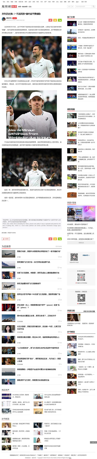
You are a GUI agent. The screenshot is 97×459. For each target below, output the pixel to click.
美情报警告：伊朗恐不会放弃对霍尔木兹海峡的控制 (36, 369)
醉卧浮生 (9, 18)
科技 (49, 1)
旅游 (61, 1)
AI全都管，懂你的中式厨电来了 (77, 224)
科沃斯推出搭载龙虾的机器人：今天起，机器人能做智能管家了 (80, 229)
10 (61, 375)
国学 (69, 1)
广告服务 (39, 455)
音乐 (87, 311)
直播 (16, 1)
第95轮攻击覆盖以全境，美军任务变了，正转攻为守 (36, 316)
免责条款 (60, 455)
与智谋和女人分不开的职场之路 (73, 324)
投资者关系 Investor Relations (27, 455)
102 (61, 267)
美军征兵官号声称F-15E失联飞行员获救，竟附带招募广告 (38, 294)
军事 (53, 1)
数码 (73, 1)
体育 (34, 1)
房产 (45, 1)
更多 (77, 2)
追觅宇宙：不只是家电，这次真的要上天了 (80, 234)
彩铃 (90, 311)
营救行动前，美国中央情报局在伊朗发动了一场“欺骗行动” (39, 251)
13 (61, 332)
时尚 (38, 1)
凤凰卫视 (21, 1)
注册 (82, 1)
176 (61, 289)
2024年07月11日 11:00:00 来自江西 (15, 20)
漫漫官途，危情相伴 (88, 323)
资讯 (8, 1)
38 (61, 300)
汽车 (42, 1)
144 (61, 343)
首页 (4, 1)
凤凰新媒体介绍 (14, 455)
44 (61, 353)
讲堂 (85, 311)
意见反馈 (66, 455)
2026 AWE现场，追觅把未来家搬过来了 (80, 239)
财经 (26, 1)
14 (61, 321)
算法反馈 (59, 246)
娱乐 (30, 1)
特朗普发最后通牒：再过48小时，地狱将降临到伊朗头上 (38, 337)
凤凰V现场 (71, 203)
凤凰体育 (85, 255)
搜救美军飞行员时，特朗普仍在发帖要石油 (33, 380)
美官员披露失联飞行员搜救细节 (29, 283)
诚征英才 (46, 455)
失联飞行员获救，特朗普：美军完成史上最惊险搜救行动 (38, 273)
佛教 (65, 1)
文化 (57, 1)
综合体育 (24, 6)
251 (61, 278)
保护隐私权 (53, 455)
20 (61, 257)
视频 (12, 1)
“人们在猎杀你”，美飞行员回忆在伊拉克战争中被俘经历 (38, 348)
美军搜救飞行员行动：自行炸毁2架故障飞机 (33, 262)
